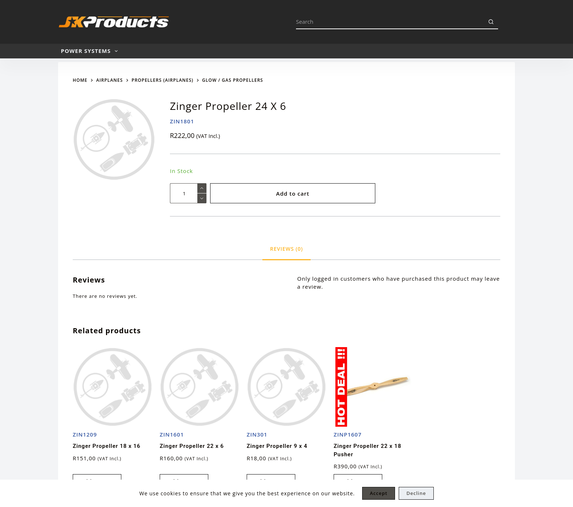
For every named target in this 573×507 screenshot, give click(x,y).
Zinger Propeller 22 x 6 (192, 446)
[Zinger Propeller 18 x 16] (112, 387)
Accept (378, 493)
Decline (416, 493)
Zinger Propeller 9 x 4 (277, 446)
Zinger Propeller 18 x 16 (106, 446)
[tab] (286, 248)
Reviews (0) (286, 248)
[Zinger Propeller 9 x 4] (286, 387)
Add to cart (292, 193)
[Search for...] (389, 22)
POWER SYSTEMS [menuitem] (91, 51)
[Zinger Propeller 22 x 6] (199, 387)
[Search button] (490, 22)
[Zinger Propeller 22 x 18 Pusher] (373, 387)
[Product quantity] (188, 193)
